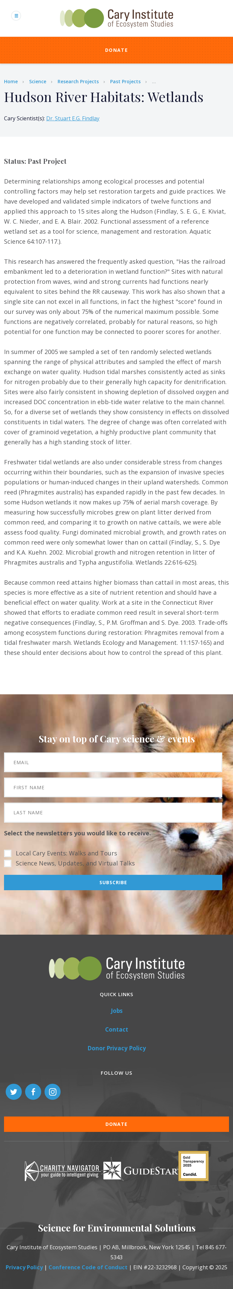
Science (37, 81)
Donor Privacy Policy (116, 1048)
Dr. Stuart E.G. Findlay (72, 118)
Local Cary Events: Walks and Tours (66, 853)
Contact (116, 1029)
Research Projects (78, 81)
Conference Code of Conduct (88, 1267)
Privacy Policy (24, 1267)
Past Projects (125, 81)
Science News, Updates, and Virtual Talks (75, 863)
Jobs (117, 1011)
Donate (116, 50)
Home (11, 81)
